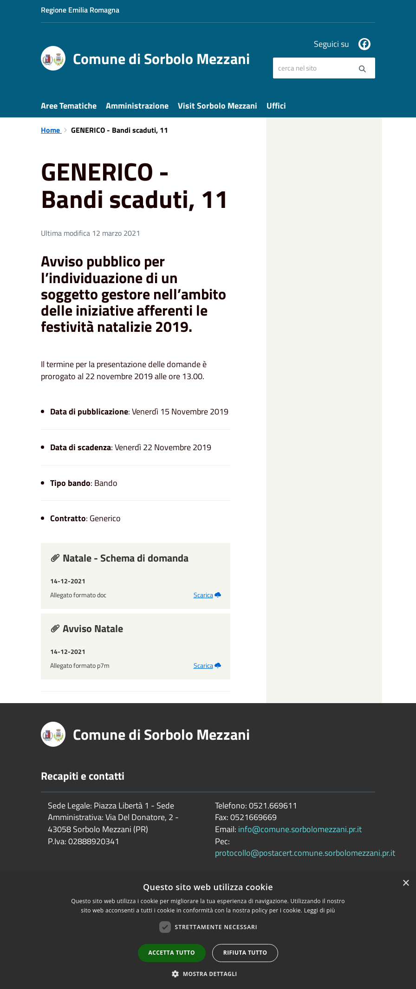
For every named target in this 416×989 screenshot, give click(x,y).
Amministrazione (137, 105)
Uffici (276, 105)
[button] (208, 973)
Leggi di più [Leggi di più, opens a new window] (319, 910)
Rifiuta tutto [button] (245, 953)
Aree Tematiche (69, 105)
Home (51, 130)
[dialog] (208, 931)
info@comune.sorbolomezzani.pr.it (300, 829)
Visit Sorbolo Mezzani (217, 105)
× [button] (405, 883)
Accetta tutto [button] (172, 953)
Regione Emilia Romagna (80, 9)
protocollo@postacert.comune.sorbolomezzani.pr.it (305, 853)
